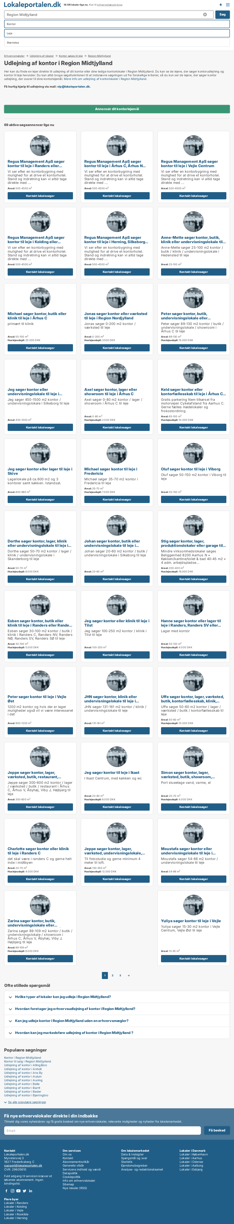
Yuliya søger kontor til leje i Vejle (191, 920)
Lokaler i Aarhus (191, 1158)
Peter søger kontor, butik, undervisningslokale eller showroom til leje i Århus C (185, 318)
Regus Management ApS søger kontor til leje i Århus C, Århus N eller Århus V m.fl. (113, 165)
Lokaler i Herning (15, 1218)
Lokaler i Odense (191, 1161)
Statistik (127, 1161)
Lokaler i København (194, 1154)
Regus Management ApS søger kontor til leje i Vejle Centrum (189, 163)
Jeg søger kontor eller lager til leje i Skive (40, 471)
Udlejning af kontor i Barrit (22, 1088)
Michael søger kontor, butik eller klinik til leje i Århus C (37, 315)
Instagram (12, 1190)
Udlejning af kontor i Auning (23, 1080)
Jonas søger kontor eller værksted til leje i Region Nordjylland (115, 315)
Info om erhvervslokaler (79, 1180)
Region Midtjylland (99, 56)
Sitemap (68, 1184)
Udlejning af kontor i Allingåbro (25, 1065)
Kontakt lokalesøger (40, 195)
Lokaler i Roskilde (16, 1214)
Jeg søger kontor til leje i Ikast (112, 772)
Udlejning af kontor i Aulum (23, 1076)
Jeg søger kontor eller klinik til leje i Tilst (116, 623)
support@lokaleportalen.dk (23, 1165)
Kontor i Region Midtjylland (22, 1057)
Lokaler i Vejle (13, 1210)
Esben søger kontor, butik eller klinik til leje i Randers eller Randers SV (40, 625)
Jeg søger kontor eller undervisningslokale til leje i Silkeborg (33, 393)
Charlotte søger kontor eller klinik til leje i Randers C (38, 850)
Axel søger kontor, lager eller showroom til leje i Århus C (110, 391)
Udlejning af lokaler (42, 55)
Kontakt (68, 1158)
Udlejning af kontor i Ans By (23, 1072)
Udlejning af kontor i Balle (21, 1084)
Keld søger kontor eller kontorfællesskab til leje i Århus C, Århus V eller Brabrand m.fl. (192, 393)
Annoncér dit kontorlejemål (117, 109)
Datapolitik (70, 1173)
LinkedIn (30, 1190)
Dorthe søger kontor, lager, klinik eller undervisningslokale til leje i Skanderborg (38, 545)
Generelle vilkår (73, 1165)
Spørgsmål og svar (134, 1158)
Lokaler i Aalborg (191, 1165)
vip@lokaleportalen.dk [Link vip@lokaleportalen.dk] (73, 86)
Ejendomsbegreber (134, 1165)
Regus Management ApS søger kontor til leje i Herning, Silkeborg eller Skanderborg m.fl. (114, 241)
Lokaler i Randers (16, 1203)
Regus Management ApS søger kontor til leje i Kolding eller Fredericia (36, 241)
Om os (67, 1154)
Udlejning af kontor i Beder (22, 1091)
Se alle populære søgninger (27, 1102)
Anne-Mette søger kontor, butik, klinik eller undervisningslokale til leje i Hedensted (192, 241)
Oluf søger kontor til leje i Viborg (190, 469)
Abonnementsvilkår (76, 1161)
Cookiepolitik (72, 1177)
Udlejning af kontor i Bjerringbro (26, 1095)
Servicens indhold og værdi (82, 1169)
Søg (223, 14)
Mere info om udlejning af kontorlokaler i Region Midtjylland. (105, 79)
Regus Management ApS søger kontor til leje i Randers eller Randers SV (36, 165)
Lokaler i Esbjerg (191, 1169)
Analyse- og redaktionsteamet (142, 1169)
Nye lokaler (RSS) (75, 1188)
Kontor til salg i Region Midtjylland (27, 1061)
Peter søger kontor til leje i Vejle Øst (37, 698)
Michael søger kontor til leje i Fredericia (110, 471)
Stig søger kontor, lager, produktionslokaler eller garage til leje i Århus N (192, 545)
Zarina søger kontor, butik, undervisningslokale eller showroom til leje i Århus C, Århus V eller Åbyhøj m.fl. (39, 927)
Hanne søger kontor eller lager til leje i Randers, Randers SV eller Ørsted (191, 625)
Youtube (18, 1190)
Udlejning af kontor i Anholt (23, 1069)
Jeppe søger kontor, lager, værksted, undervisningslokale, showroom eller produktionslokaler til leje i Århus (116, 855)
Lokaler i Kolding (15, 1206)
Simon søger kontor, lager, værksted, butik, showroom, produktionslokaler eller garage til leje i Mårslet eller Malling (192, 779)
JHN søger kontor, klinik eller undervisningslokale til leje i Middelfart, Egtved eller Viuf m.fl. (114, 701)
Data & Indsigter (132, 1154)
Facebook (6, 1190)
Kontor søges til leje (71, 55)
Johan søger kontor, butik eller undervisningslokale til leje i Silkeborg (112, 545)
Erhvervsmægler (14, 55)
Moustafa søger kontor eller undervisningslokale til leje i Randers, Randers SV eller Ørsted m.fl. (191, 855)
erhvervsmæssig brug (109, 4)
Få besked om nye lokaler (220, 5)
